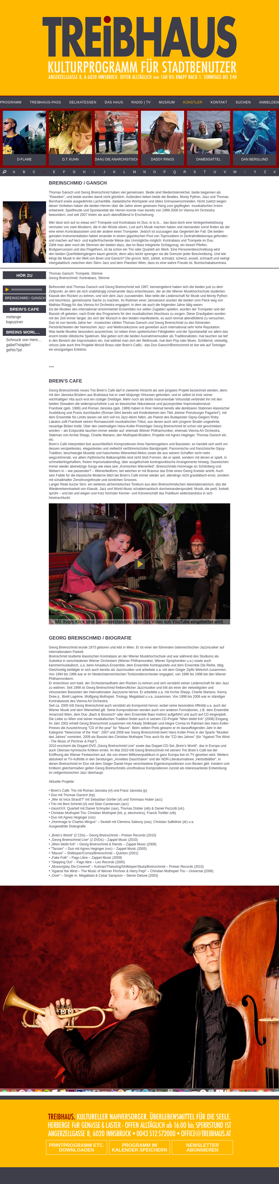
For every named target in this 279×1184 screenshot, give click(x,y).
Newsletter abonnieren (202, 1148)
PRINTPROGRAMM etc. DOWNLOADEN (76, 1148)
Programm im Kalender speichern (139, 1148)
